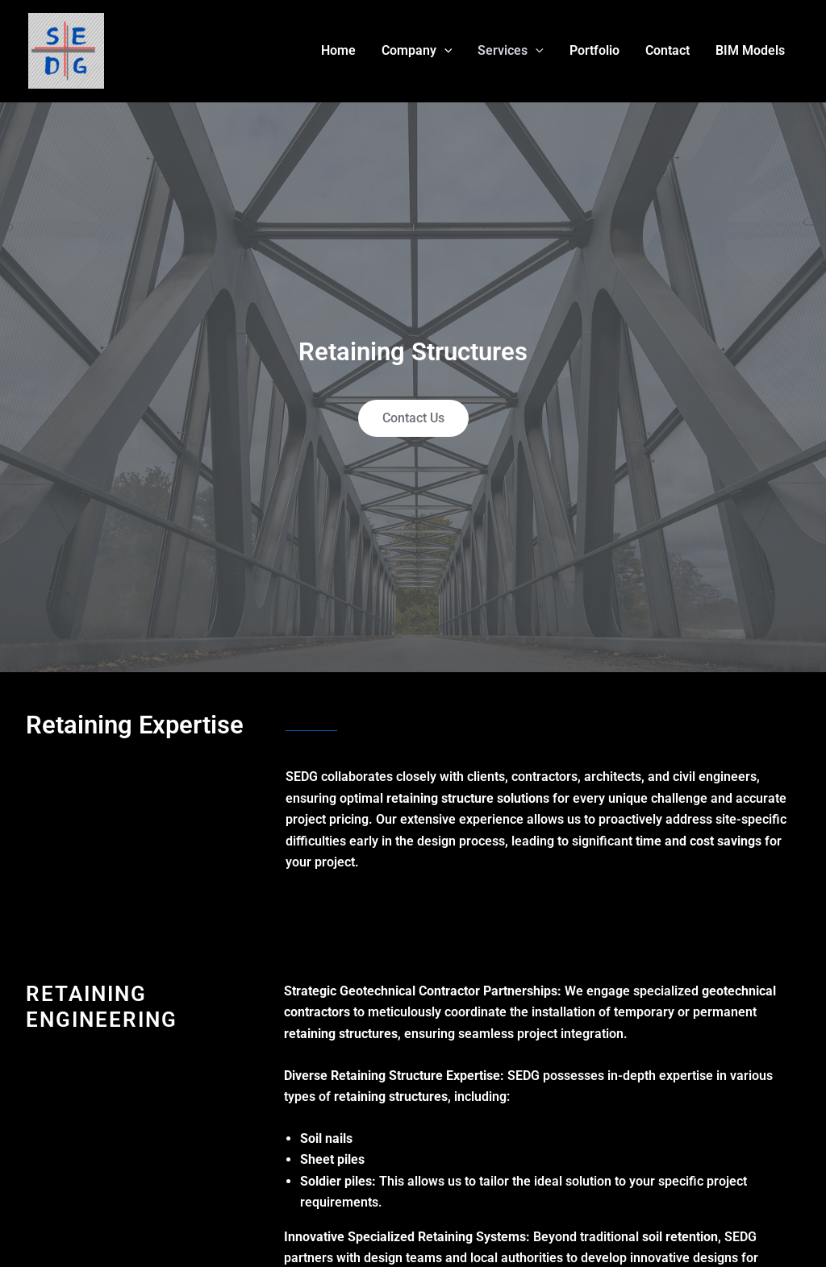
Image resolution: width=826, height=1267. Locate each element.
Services (511, 51)
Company (417, 51)
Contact (667, 50)
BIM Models (750, 50)
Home (338, 50)
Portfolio (594, 50)
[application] (444, 51)
